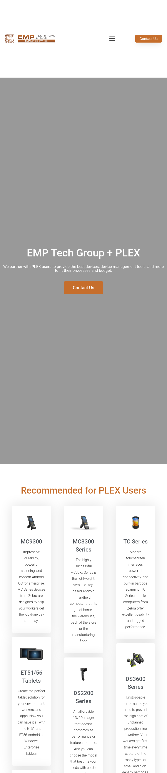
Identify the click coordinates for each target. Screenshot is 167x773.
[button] (112, 39)
